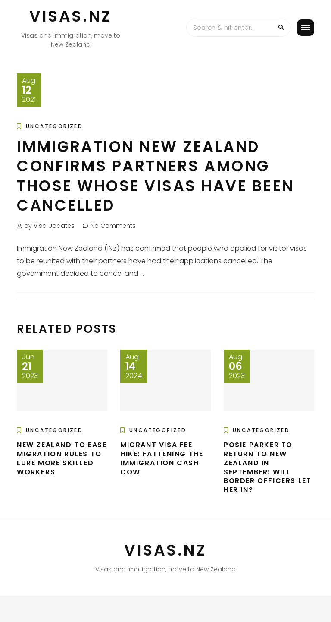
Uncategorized (54, 126)
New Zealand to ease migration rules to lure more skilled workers (61, 458)
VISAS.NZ (70, 16)
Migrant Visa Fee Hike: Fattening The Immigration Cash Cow (161, 458)
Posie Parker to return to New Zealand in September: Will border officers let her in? (267, 467)
